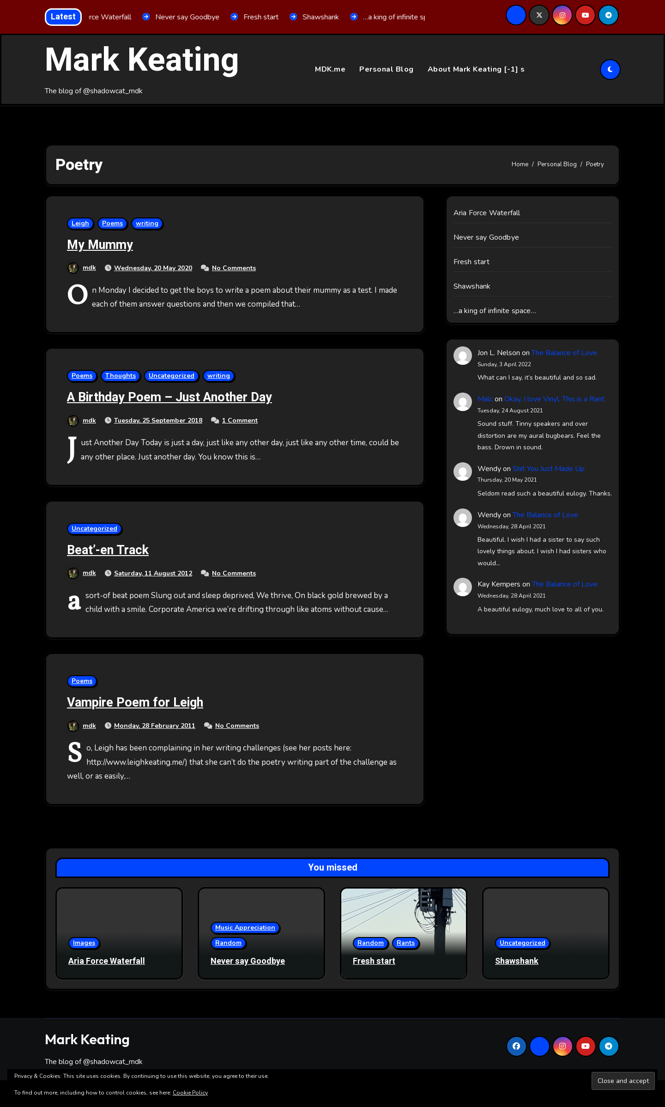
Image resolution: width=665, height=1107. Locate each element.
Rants (406, 942)
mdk (81, 267)
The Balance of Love (564, 353)
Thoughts (120, 375)
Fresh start (471, 262)
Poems (112, 223)
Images (84, 942)
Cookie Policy (190, 1092)
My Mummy (100, 245)
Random (228, 942)
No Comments (234, 268)
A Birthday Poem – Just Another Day (169, 397)
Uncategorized (171, 375)
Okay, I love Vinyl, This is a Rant (554, 399)
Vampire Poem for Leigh (135, 703)
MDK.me (330, 69)
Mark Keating (142, 60)
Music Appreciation (245, 927)
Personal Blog (386, 69)
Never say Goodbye (486, 237)
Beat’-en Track (108, 550)
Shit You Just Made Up (549, 469)
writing (147, 223)
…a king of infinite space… (494, 311)
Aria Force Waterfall (486, 213)
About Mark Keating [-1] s (476, 69)
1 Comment (240, 420)
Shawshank (472, 286)
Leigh (80, 223)
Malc (485, 399)
